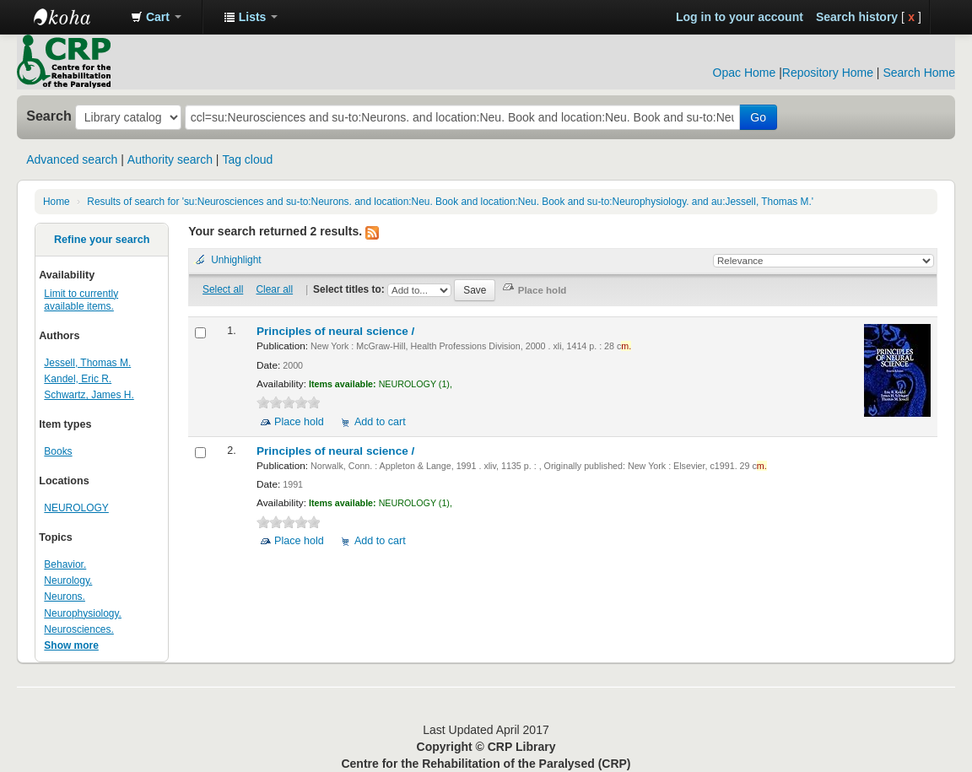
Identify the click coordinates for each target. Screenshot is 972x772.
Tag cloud (247, 159)
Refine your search (101, 240)
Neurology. (68, 580)
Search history (857, 17)
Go (758, 117)
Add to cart (380, 422)
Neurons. (64, 596)
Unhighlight (236, 260)
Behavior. (65, 564)
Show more (71, 645)
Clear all (275, 289)
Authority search (170, 159)
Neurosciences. (79, 629)
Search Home (919, 72)
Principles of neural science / (337, 331)
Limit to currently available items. (81, 300)
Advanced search (71, 159)
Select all (222, 289)
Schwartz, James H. (88, 395)
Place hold (299, 422)
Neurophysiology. (83, 613)
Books (58, 451)
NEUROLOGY (76, 508)
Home (56, 202)
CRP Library (76, 17)
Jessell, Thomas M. (87, 363)
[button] (156, 17)
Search (49, 115)
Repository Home (827, 72)
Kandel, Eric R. (77, 379)
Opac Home (744, 72)
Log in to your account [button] (739, 17)
